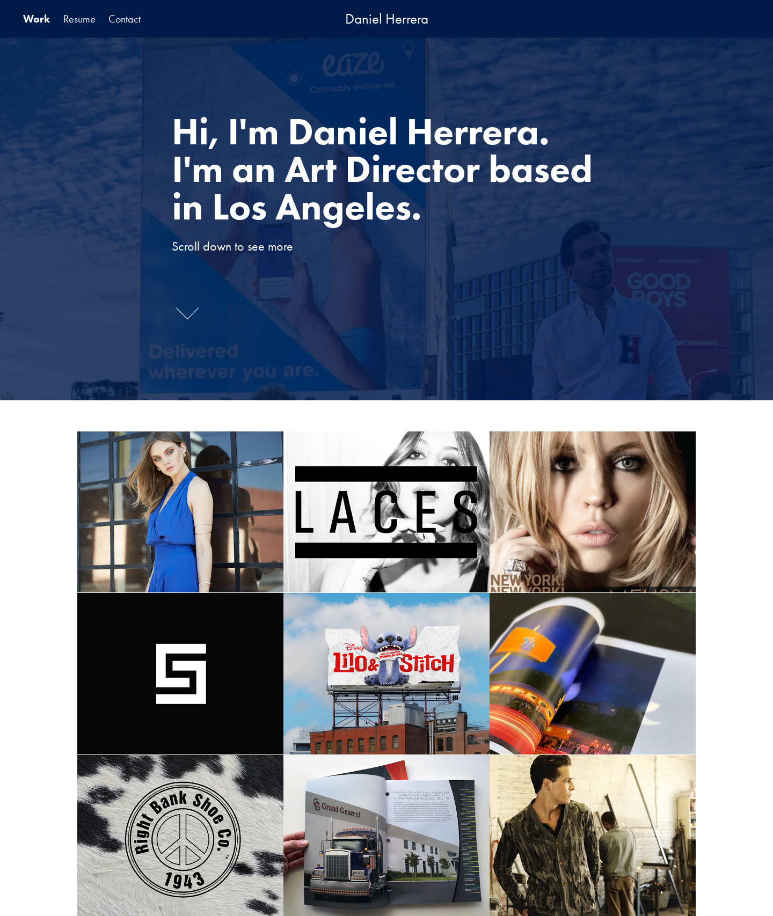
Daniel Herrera (386, 18)
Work (36, 18)
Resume (79, 18)
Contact (124, 18)
